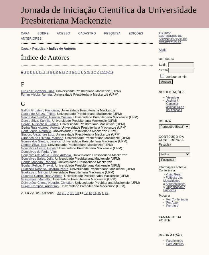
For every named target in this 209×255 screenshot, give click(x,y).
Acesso (63, 33)
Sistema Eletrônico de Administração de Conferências (173, 37)
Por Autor (172, 202)
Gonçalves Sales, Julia (37, 158)
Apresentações (176, 184)
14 (94, 193)
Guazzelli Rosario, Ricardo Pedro (44, 169)
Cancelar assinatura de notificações (175, 107)
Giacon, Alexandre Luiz (37, 134)
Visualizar (172, 97)
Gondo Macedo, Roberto (38, 162)
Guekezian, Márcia (34, 172)
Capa (25, 33)
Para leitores (174, 240)
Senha (163, 70)
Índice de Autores (62, 48)
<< (59, 193)
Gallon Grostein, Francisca (40, 110)
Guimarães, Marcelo (35, 179)
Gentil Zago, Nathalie (36, 131)
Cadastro (87, 33)
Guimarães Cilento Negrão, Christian (47, 182)
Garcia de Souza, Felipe (38, 113)
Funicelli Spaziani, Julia (37, 91)
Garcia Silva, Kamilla (35, 120)
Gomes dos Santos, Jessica (41, 141)
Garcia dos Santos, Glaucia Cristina (46, 117)
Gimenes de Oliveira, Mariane (42, 138)
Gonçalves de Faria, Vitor (39, 151)
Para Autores (175, 244)
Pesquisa (112, 33)
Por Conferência (177, 199)
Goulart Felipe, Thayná (37, 165)
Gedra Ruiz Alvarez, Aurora (40, 127)
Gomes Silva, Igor (33, 144)
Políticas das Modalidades (173, 179)
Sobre (43, 33)
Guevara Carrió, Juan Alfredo (41, 175)
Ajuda (163, 49)
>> (107, 193)
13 (90, 193)
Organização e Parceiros (174, 189)
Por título (172, 205)
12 (86, 193)
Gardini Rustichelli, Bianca (39, 124)
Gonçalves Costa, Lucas (38, 148)
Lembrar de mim (177, 76)
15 (99, 193)
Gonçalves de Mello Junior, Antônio (46, 155)
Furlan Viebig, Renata (36, 94)
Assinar (171, 100)
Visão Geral (173, 174)
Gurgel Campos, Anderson (40, 186)
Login (162, 64)
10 (77, 193)
